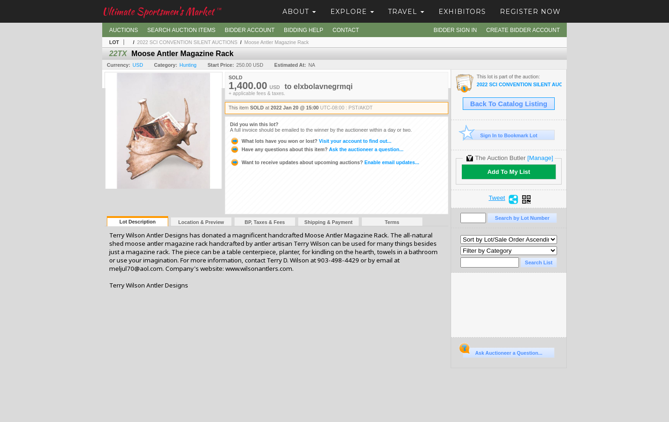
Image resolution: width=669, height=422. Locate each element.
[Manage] (540, 157)
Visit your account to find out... (310, 141)
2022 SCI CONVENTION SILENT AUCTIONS (187, 42)
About (299, 11)
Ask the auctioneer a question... (316, 149)
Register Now (530, 11)
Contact (346, 30)
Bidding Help (303, 30)
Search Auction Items (181, 30)
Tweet (497, 198)
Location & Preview (201, 222)
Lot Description (137, 221)
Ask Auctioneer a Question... (502, 351)
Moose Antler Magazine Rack (276, 42)
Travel (406, 11)
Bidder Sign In (455, 30)
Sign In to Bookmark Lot (500, 135)
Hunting (188, 65)
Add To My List (508, 171)
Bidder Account (250, 30)
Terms (392, 222)
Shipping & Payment (328, 222)
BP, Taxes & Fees (265, 222)
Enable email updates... (324, 162)
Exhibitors (462, 11)
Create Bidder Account (523, 30)
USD (137, 65)
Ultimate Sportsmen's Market (161, 11)
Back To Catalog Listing (508, 104)
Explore (352, 11)
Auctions (123, 30)
